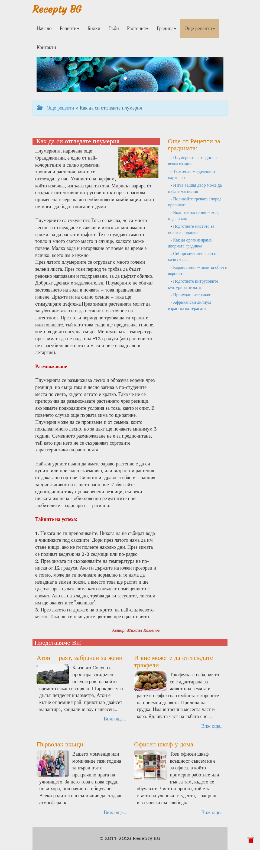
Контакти (46, 47)
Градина (166, 28)
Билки (93, 28)
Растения (137, 28)
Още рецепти (199, 28)
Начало (44, 28)
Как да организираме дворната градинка (190, 243)
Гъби (113, 28)
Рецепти (69, 28)
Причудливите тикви (191, 294)
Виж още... (115, 719)
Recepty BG (56, 9)
